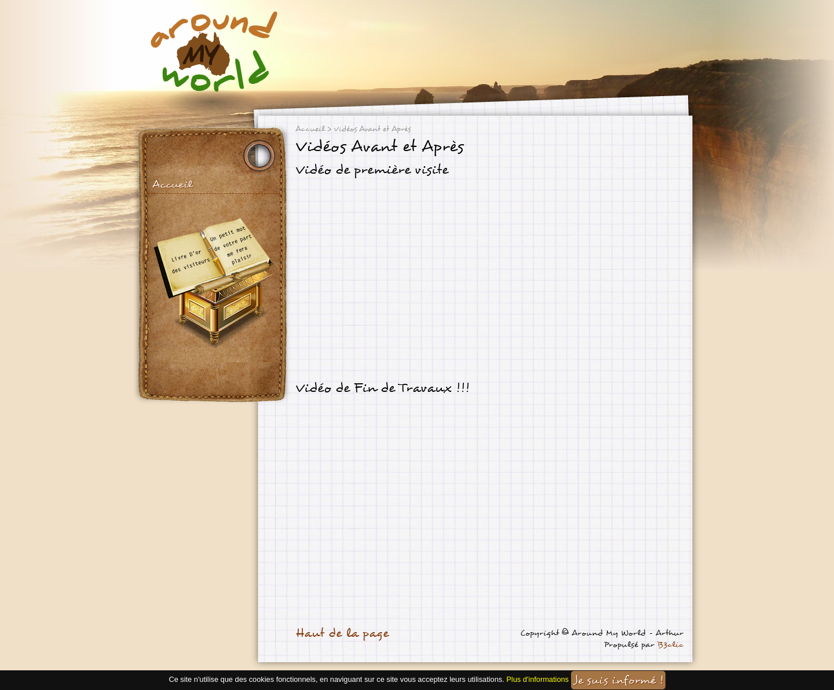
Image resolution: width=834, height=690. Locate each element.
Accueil (172, 184)
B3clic (670, 644)
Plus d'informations (537, 679)
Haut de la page (342, 633)
